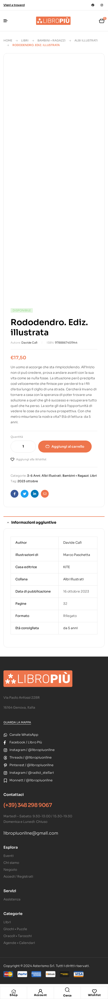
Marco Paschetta (76, 555)
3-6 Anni (33, 476)
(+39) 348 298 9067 (27, 805)
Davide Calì (29, 342)
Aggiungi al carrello (67, 446)
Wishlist (94, 995)
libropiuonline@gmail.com (30, 833)
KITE (66, 567)
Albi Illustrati (86, 40)
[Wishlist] (94, 991)
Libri (24, 40)
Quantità (17, 436)
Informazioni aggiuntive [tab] (33, 522)
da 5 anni (70, 628)
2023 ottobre (27, 481)
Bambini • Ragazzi (51, 40)
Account (40, 995)
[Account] (40, 991)
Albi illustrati (73, 579)
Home (7, 40)
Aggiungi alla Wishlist (31, 459)
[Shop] (13, 991)
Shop (13, 995)
